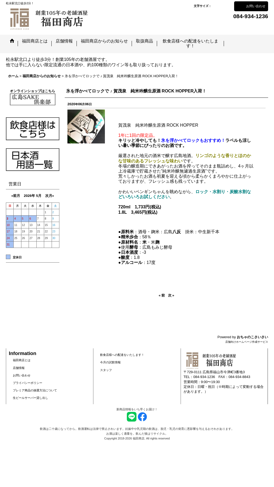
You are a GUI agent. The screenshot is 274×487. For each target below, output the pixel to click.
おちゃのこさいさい (252, 337)
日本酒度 (129, 252)
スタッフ (106, 370)
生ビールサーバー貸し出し (30, 397)
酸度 (125, 257)
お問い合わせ (255, 6)
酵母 (134, 247)
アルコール (131, 262)
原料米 (127, 231)
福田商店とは (22, 360)
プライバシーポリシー (27, 382)
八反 (176, 231)
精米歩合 (129, 237)
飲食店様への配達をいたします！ (122, 354)
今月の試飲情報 (110, 362)
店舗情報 (19, 367)
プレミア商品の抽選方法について (35, 390)
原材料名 (129, 242)
